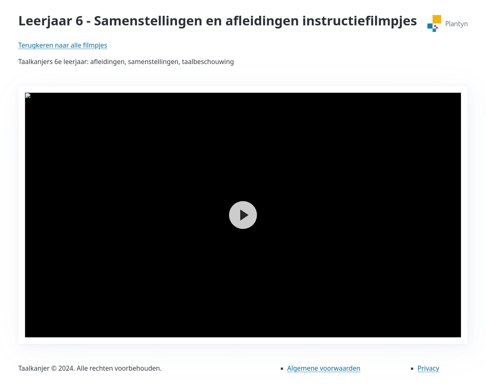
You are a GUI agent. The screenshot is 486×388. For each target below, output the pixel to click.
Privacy (428, 368)
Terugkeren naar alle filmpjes (62, 45)
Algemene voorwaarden (323, 368)
